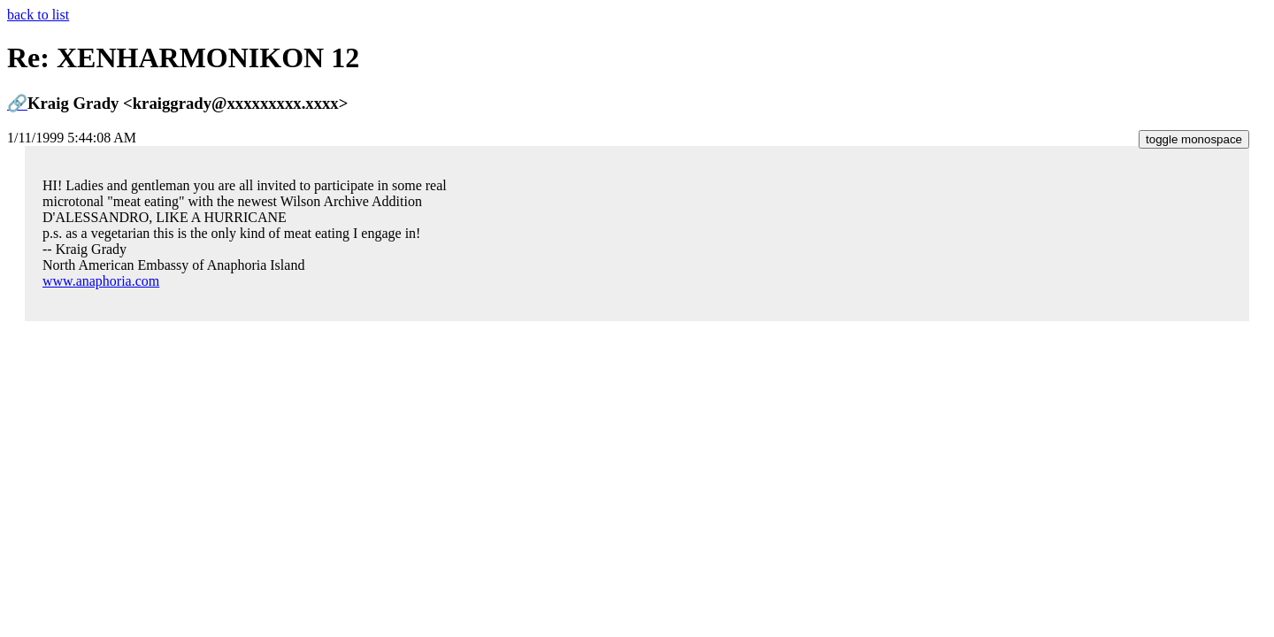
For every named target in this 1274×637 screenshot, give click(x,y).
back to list (38, 14)
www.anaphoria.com (100, 280)
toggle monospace (1194, 139)
